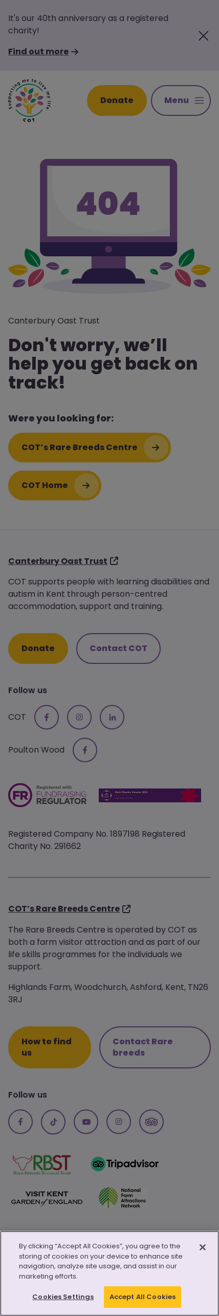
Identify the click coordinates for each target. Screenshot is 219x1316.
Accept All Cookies (143, 1297)
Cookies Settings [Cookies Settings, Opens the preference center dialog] (63, 1297)
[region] (109, 1273)
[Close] (202, 1247)
